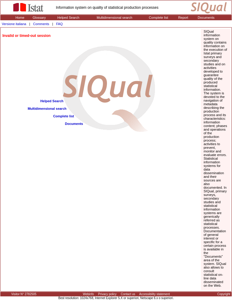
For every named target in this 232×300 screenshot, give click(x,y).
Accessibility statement (154, 294)
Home (19, 17)
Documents (206, 17)
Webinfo (88, 294)
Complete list (158, 17)
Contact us (128, 294)
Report (183, 17)
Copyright (223, 294)
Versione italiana (14, 24)
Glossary (39, 17)
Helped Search (68, 17)
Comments (41, 24)
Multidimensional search (114, 17)
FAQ (59, 24)
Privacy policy (107, 294)
